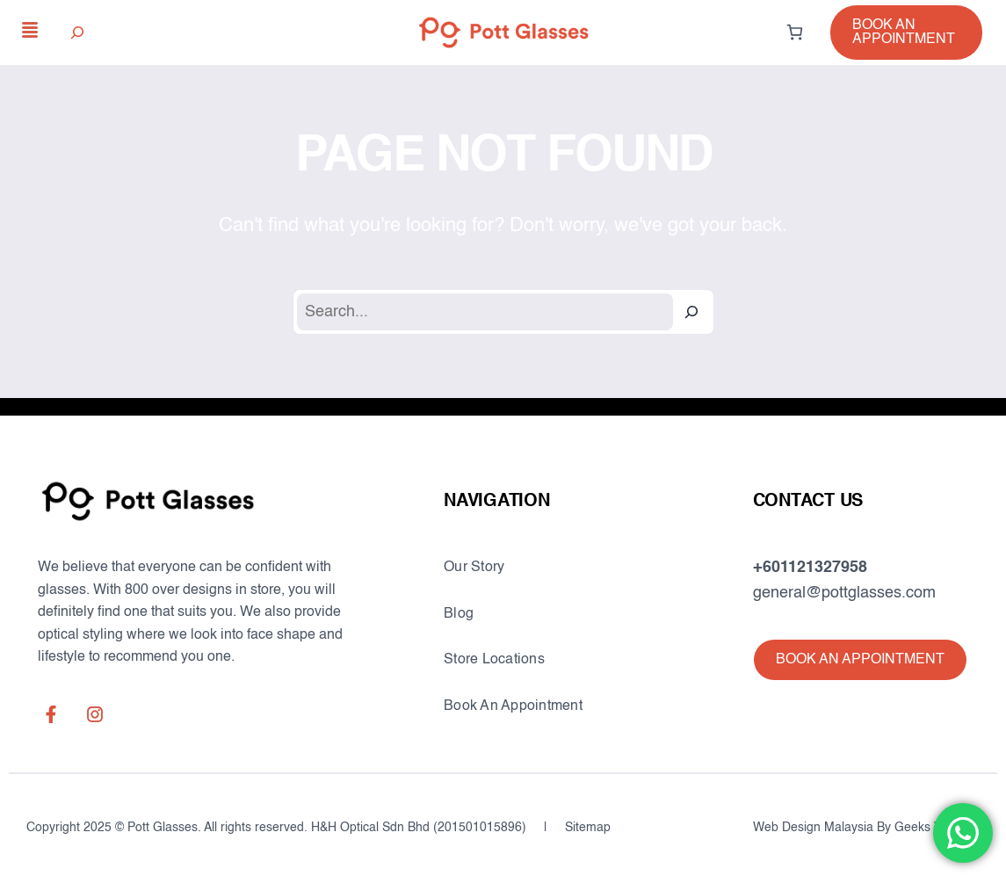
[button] (906, 32)
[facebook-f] (51, 714)
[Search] (691, 311)
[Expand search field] (78, 32)
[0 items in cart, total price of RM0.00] (794, 32)
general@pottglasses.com (844, 593)
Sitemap (588, 828)
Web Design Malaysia (813, 828)
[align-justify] (30, 30)
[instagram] (95, 714)
